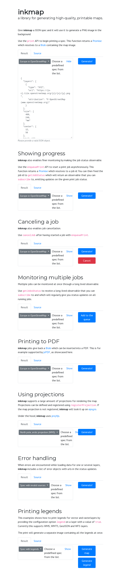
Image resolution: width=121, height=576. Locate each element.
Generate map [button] (87, 551)
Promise (97, 41)
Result (24, 53)
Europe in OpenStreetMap (33, 61)
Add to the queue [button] (87, 317)
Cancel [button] (87, 260)
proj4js (55, 416)
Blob (43, 45)
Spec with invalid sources (33, 485)
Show (69, 195)
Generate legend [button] (87, 562)
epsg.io (92, 409)
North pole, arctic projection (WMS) (38, 432)
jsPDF (46, 352)
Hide (68, 61)
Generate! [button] (86, 61)
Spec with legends (29, 549)
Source (37, 53)
